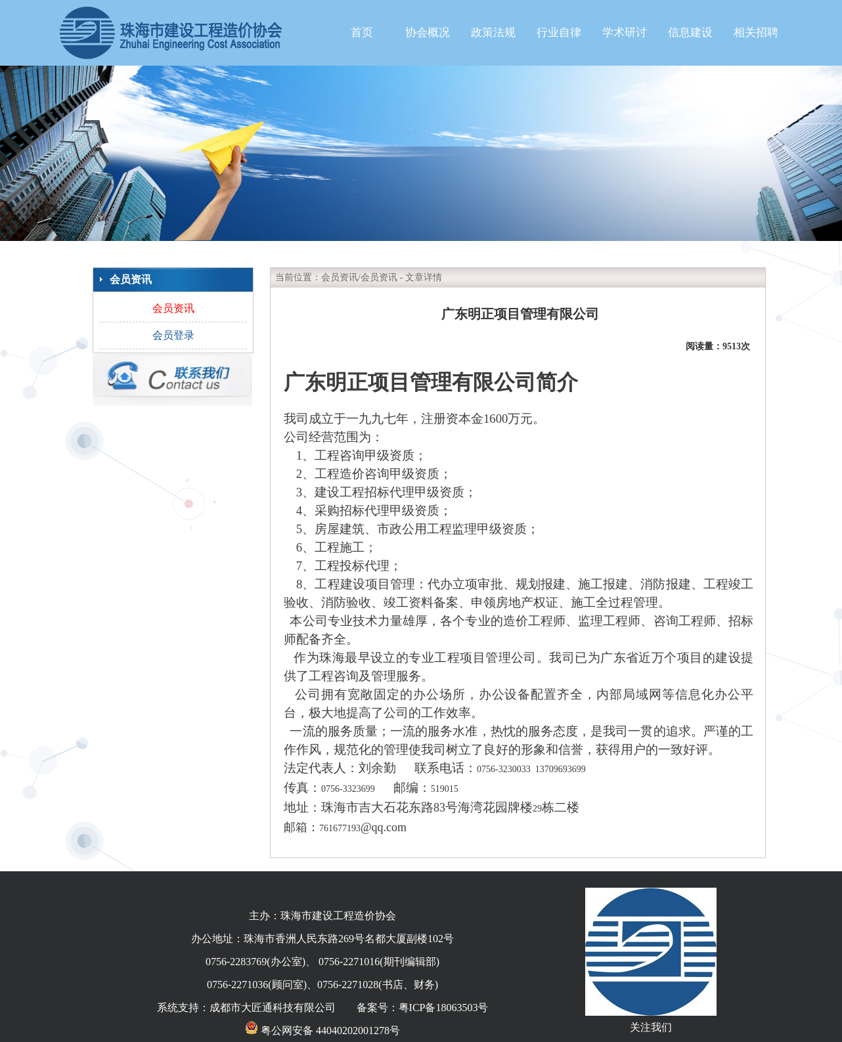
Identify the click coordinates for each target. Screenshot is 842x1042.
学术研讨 (624, 32)
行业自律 (559, 32)
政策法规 (493, 32)
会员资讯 (173, 308)
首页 (362, 32)
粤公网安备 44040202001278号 (322, 1030)
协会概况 (427, 32)
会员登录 (173, 335)
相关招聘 (756, 32)
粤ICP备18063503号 (444, 1007)
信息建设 (690, 32)
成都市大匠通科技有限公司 (273, 1007)
